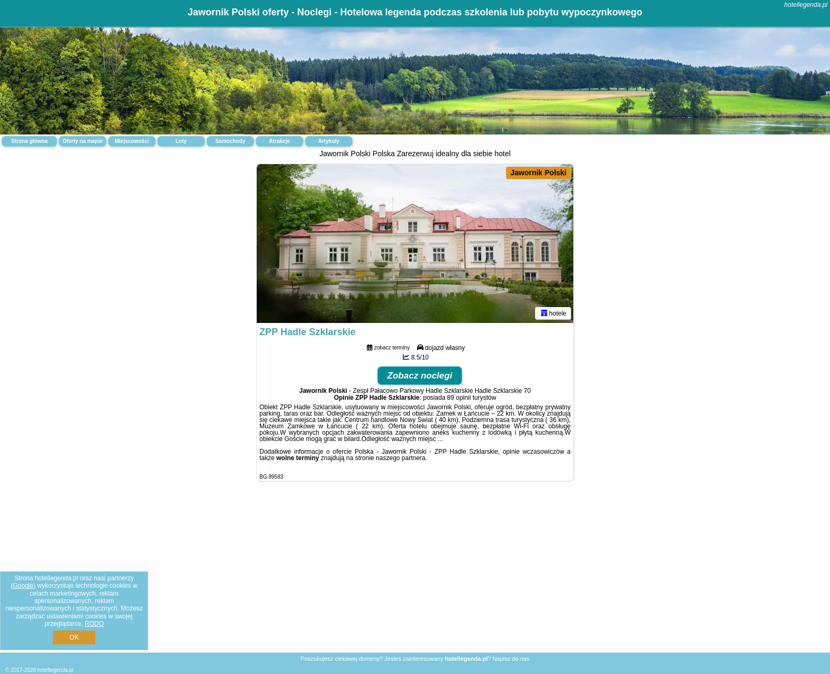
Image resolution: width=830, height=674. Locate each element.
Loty (180, 141)
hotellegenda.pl (805, 4)
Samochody (230, 141)
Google (23, 585)
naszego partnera (400, 458)
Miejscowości (132, 141)
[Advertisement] (415, 575)
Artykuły (328, 141)
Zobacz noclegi (420, 376)
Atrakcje (279, 141)
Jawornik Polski (538, 172)
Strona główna (29, 141)
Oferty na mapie (82, 141)
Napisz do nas (510, 658)
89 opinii (459, 397)
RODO (94, 623)
